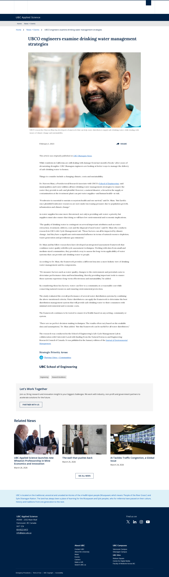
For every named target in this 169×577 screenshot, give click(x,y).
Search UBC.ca (80, 565)
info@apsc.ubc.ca (23, 533)
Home (19, 23)
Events (77, 557)
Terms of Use (37, 573)
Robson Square (118, 558)
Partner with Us (31, 404)
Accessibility (59, 573)
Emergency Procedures (23, 573)
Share (122, 143)
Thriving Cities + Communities (55, 357)
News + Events (29, 23)
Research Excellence (58, 377)
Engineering (44, 377)
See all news (84, 476)
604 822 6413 (22, 529)
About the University (82, 552)
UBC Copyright (48, 573)
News (77, 554)
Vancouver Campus (120, 549)
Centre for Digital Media (121, 561)
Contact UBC (79, 549)
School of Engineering (109, 183)
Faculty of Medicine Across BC (124, 564)
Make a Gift (79, 562)
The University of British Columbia (21, 7)
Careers (78, 560)
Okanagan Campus (120, 552)
